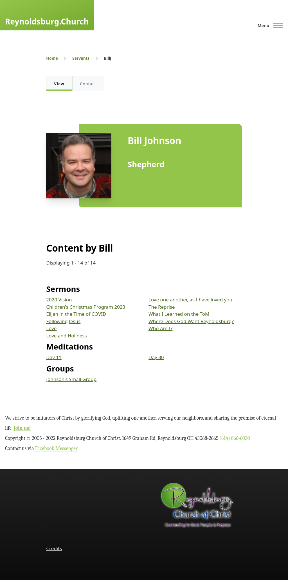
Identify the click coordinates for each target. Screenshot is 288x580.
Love (51, 328)
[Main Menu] (269, 25)
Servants (80, 58)
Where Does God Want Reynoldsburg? (191, 321)
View (59, 83)
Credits (54, 548)
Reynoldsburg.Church (47, 21)
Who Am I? (160, 328)
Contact (88, 83)
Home (52, 58)
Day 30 (156, 357)
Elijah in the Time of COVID (76, 314)
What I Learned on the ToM (178, 314)
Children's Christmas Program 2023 (85, 307)
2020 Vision (59, 299)
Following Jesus (63, 321)
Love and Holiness (66, 335)
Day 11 (54, 357)
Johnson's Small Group (71, 379)
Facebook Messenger (56, 448)
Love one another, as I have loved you (190, 299)
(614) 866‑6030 (234, 438)
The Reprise (161, 307)
